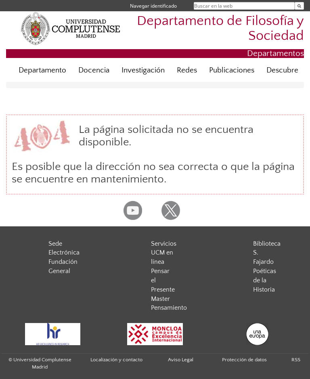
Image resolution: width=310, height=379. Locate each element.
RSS (295, 359)
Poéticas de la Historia (264, 280)
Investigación (143, 70)
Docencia (93, 70)
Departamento (42, 70)
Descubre (282, 70)
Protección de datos (244, 359)
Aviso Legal (180, 359)
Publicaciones (231, 70)
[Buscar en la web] (299, 6)
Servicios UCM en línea (163, 253)
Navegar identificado (153, 5)
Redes (187, 70)
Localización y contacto (116, 359)
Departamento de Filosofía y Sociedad (220, 28)
